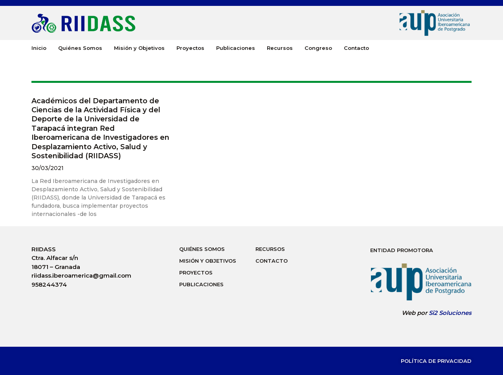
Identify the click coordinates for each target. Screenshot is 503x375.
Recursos (280, 48)
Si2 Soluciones (450, 312)
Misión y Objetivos (139, 48)
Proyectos (190, 48)
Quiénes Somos (80, 48)
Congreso (318, 48)
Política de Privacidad (436, 361)
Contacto (356, 48)
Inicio (38, 48)
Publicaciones (235, 48)
